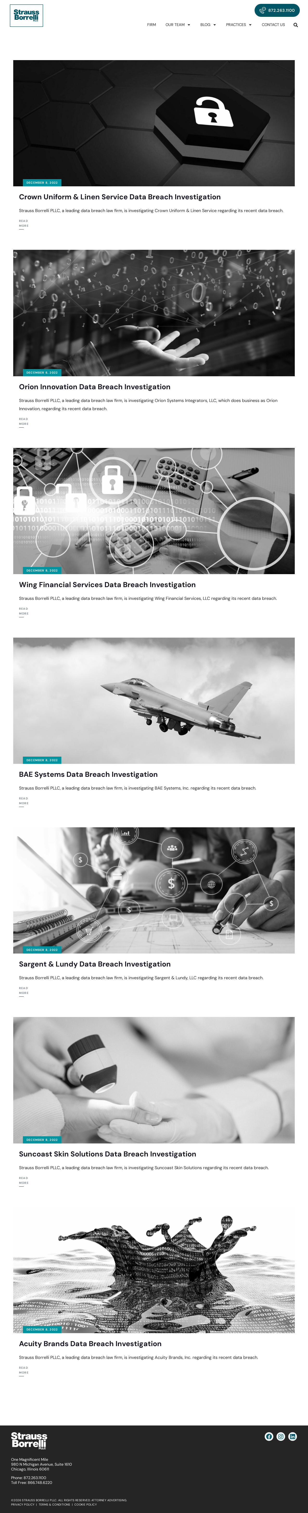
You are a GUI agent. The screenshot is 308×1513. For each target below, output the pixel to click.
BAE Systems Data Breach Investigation (88, 774)
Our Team (178, 24)
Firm (151, 24)
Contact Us (273, 24)
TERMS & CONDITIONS (54, 1505)
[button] (296, 25)
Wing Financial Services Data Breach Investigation (107, 584)
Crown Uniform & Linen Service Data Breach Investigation (120, 196)
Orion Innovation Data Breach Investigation (95, 386)
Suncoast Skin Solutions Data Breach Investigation (107, 1154)
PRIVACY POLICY (23, 1505)
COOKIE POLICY (85, 1505)
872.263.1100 (35, 1477)
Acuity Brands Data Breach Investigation (90, 1343)
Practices (239, 24)
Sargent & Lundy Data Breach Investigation (95, 964)
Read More (24, 223)
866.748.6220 (40, 1482)
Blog (208, 24)
